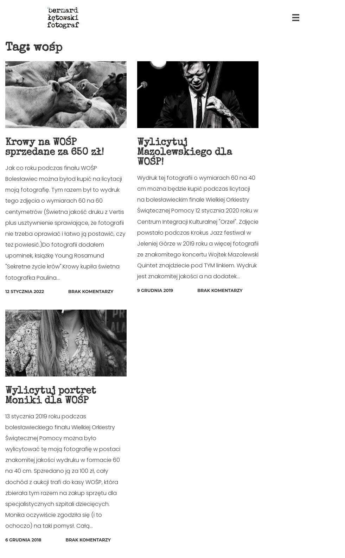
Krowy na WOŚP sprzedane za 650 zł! (54, 148)
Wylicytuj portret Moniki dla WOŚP (50, 396)
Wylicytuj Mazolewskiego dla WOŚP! (184, 152)
